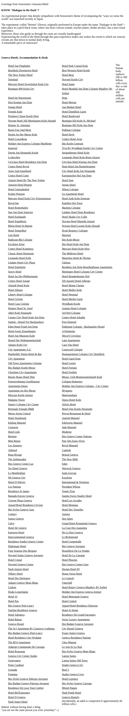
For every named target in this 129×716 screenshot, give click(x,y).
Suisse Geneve (16, 518)
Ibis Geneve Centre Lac (20, 463)
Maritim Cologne (71, 207)
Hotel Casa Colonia (18, 303)
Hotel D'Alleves (16, 482)
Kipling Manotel (17, 422)
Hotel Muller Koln (72, 290)
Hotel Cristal (15, 559)
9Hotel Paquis (69, 688)
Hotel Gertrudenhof (18, 189)
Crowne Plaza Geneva (20, 500)
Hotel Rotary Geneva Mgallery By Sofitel (84, 587)
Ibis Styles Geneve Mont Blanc (78, 651)
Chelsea (66, 262)
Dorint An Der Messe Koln (22, 134)
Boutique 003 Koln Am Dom (77, 125)
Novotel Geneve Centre (20, 564)
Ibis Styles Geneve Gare (21, 509)
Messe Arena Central (19, 413)
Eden (64, 463)
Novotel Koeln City (72, 79)
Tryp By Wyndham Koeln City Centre (82, 148)
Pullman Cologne (71, 130)
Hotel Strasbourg (17, 418)
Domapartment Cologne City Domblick (83, 354)
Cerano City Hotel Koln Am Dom (26, 317)
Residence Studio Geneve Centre (26, 541)
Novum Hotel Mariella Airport (78, 221)
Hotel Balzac (15, 619)
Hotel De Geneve (17, 528)
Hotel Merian (69, 102)
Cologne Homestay (72, 381)
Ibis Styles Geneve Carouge (77, 683)
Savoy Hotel (15, 271)
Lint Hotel (13, 235)
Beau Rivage (15, 454)
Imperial (12, 148)
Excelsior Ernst (16, 244)
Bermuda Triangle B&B (21, 409)
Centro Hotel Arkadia (73, 317)
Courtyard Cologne (72, 349)
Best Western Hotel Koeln (76, 70)
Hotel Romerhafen (18, 207)
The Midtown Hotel (72, 253)
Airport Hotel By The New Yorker (26, 180)
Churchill (67, 582)
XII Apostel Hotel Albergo (76, 281)
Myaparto (67, 390)
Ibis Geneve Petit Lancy (21, 605)
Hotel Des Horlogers (19, 578)
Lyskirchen (14, 157)
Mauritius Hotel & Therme (76, 258)
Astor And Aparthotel (19, 171)
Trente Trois (68, 491)
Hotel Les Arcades (72, 500)
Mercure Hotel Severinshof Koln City (28, 84)
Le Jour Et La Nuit (72, 646)
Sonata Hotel (15, 107)
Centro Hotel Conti (18, 175)
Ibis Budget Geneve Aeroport (77, 624)
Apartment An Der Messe (22, 390)
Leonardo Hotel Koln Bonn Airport (81, 157)
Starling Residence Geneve (22, 610)
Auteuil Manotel (70, 418)
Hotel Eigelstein (17, 267)
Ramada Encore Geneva (21, 496)
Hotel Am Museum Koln (21, 335)
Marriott (66, 235)
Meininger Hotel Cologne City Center (82, 271)
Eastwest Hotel (16, 532)
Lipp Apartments (71, 340)
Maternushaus (69, 395)
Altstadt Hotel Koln (18, 285)
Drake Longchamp (18, 591)
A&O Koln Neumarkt (20, 312)
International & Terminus (75, 482)
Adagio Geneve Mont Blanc (23, 582)
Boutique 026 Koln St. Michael (78, 120)
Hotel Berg (68, 75)
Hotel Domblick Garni (74, 111)
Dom (64, 97)
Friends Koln (15, 111)
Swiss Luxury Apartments (76, 619)
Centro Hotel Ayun (72, 139)
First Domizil (69, 322)
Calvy (11, 523)
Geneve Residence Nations (76, 637)
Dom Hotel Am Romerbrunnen (78, 166)
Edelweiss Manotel (72, 422)
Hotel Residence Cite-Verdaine (24, 637)
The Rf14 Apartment (19, 642)
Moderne (67, 431)
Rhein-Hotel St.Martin (20, 225)
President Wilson (71, 486)
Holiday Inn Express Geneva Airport (81, 591)
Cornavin (13, 427)
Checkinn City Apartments (22, 372)
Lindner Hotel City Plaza (21, 262)
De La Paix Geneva (72, 532)
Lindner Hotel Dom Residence (78, 212)
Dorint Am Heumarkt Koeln (23, 152)
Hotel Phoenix (69, 559)
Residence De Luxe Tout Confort (26, 688)
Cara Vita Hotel (70, 344)
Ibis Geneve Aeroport (73, 546)
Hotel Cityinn (15, 299)
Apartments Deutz (18, 386)
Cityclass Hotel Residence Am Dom (27, 162)
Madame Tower (16, 399)
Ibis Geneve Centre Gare (75, 564)
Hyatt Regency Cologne (75, 230)
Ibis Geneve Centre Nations (77, 436)
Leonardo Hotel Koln (19, 258)
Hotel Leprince (70, 678)
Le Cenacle (68, 578)
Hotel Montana (70, 505)
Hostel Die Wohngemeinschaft (24, 340)
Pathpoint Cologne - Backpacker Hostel (83, 326)
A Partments (68, 331)
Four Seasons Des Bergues (22, 550)
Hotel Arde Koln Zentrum (76, 198)
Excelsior (67, 477)
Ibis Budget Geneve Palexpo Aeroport (28, 683)
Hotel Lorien (69, 363)
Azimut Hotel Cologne (74, 308)
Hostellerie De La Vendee (76, 550)
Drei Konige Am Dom (20, 102)
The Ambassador (17, 459)
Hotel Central (69, 601)
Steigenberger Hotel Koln (75, 152)
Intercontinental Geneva (21, 537)
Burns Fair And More (19, 130)
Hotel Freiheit (69, 372)
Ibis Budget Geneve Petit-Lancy (25, 633)
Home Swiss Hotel (72, 573)
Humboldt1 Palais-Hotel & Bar (25, 354)
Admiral (12, 450)
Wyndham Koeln (71, 303)
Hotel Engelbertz (17, 221)
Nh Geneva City (17, 477)
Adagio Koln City (17, 344)
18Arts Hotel (69, 404)
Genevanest (14, 660)
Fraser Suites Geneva (73, 633)
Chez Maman (69, 642)
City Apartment (16, 358)
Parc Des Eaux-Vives (73, 441)
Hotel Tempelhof (17, 230)
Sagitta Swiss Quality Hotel (77, 496)
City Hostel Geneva (72, 628)
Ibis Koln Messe (70, 239)
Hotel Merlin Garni (72, 299)
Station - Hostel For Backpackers (26, 322)
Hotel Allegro (15, 290)
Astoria (66, 514)
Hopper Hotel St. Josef (20, 308)
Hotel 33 (12, 596)
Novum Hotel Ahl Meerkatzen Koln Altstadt (32, 120)
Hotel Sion (67, 180)
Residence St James (18, 491)
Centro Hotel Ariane (19, 281)
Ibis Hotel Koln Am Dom (75, 244)
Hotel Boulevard (71, 116)
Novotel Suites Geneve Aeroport (25, 555)
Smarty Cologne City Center (23, 404)
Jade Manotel (69, 427)
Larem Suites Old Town (75, 660)
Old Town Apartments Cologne (25, 363)
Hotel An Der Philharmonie (23, 276)
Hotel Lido (14, 431)
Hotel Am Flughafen (19, 65)
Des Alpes (67, 518)
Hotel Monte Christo (73, 285)
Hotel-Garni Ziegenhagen (22, 331)
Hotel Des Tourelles (72, 509)
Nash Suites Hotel (18, 701)
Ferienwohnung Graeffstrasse (24, 381)
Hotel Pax (13, 601)
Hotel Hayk (68, 134)
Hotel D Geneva (17, 697)
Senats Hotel (68, 184)
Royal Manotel (70, 445)
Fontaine (12, 674)
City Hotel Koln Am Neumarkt (78, 171)
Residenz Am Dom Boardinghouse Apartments (87, 267)
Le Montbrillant (16, 473)
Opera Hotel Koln (71, 399)
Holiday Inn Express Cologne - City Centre (85, 386)
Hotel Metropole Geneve (75, 596)
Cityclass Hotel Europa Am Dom (79, 162)
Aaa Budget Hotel (71, 107)
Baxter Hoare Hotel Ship (21, 377)
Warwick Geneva (71, 468)
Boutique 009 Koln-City (21, 88)
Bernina (12, 436)
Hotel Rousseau (16, 651)
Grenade (12, 669)
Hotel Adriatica (16, 614)
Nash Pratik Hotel (71, 692)
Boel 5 (65, 669)
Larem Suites (69, 656)
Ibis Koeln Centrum (72, 143)
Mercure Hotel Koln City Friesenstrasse (29, 198)
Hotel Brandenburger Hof (75, 276)
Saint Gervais (69, 473)
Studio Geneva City (72, 665)
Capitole (66, 450)
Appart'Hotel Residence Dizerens (80, 605)
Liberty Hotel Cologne (20, 294)
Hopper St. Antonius (19, 125)
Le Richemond (70, 537)
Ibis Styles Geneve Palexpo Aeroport (28, 678)
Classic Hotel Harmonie (21, 253)
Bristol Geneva (70, 454)
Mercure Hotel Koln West (76, 248)
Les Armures (15, 445)
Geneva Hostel (16, 624)
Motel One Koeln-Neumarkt (77, 409)
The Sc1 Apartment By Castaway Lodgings (31, 628)
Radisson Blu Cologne (20, 239)
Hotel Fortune (69, 367)
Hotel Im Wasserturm (19, 97)
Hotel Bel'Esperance (19, 692)
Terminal (13, 79)
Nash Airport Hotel (18, 569)
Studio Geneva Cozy (73, 674)
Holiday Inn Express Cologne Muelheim (30, 143)
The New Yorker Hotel (20, 75)
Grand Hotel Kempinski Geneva (79, 523)
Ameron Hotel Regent (20, 184)
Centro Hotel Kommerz (20, 248)
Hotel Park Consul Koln (75, 65)
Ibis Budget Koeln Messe (21, 367)
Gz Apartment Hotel (73, 194)
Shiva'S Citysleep (71, 335)
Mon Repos (14, 441)
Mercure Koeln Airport (20, 395)
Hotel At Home (70, 610)
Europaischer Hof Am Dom (76, 175)
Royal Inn (13, 203)
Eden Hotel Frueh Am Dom (23, 326)
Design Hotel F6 (71, 569)
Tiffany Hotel (15, 573)
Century (12, 514)
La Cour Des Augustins (74, 528)
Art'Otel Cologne (71, 312)
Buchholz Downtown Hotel (23, 70)
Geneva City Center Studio (22, 656)
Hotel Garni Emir (71, 358)
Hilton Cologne (70, 189)
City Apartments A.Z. (19, 349)
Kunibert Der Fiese (72, 203)
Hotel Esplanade (17, 216)
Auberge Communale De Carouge (26, 646)
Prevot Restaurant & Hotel (76, 413)
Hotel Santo (68, 84)
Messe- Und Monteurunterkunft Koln (82, 377)
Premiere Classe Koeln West (23, 116)
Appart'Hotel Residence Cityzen (25, 505)
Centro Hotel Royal (18, 166)
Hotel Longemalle (71, 541)
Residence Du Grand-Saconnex (79, 614)
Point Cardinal (16, 665)
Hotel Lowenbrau (17, 139)
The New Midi (70, 459)
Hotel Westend (70, 294)
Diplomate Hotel (17, 546)
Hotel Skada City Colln (74, 216)
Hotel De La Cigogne (73, 555)
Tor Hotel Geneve (17, 468)
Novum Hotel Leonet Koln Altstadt (81, 225)
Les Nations (14, 486)
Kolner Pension (16, 194)
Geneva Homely (70, 697)
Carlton (12, 587)
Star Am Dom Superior (20, 212)
